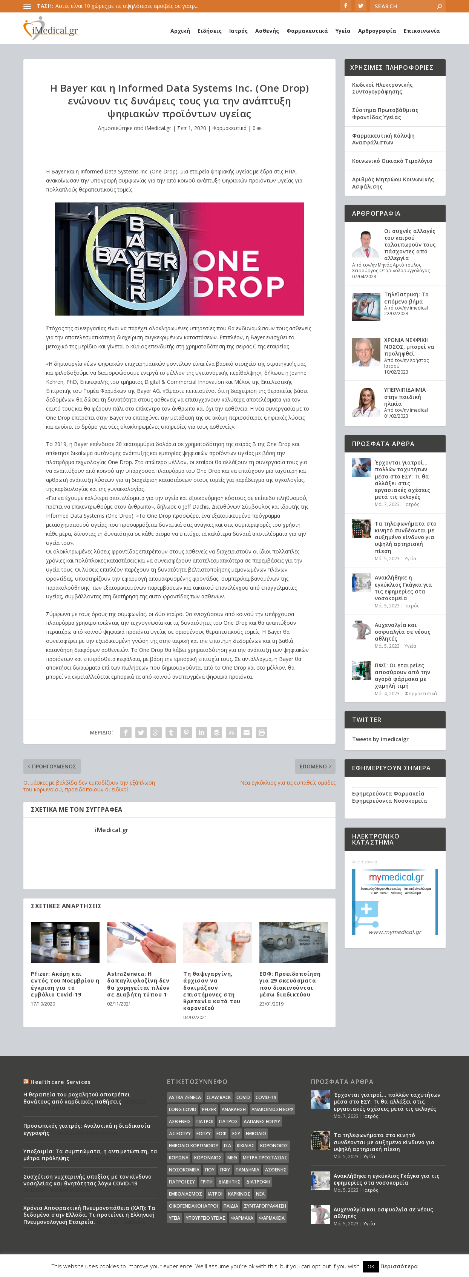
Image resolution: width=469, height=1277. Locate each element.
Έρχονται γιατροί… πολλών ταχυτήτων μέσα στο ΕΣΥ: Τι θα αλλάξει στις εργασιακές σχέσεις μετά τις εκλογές (402, 479)
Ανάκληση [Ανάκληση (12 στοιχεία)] (234, 1109)
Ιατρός (238, 30)
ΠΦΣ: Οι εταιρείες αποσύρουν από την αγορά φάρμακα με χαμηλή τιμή (402, 676)
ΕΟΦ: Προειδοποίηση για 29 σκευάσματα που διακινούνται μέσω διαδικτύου (290, 984)
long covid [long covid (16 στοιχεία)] (182, 1109)
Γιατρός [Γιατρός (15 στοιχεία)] (228, 1121)
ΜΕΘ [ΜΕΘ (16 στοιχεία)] (232, 1157)
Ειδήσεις (210, 30)
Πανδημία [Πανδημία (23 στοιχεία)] (247, 1170)
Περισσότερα (399, 1266)
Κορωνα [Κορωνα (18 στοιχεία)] (179, 1157)
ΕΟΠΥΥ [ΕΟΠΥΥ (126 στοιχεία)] (203, 1133)
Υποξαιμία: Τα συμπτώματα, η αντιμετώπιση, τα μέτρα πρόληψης (90, 1155)
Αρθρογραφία (377, 30)
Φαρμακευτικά (307, 30)
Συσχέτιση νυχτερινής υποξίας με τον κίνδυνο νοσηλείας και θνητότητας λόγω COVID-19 (87, 1180)
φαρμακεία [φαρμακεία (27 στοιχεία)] (272, 1218)
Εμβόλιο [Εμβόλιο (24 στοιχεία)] (256, 1133)
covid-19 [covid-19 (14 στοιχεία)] (266, 1097)
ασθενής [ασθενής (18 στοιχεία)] (276, 1170)
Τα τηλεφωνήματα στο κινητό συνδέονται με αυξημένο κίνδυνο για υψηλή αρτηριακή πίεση (406, 537)
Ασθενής (267, 30)
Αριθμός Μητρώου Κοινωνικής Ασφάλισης (393, 183)
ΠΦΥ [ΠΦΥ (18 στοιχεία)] (225, 1170)
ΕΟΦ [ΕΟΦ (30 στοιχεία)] (221, 1133)
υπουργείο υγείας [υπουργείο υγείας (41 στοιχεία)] (205, 1218)
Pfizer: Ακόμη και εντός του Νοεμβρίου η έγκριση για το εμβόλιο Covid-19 (65, 984)
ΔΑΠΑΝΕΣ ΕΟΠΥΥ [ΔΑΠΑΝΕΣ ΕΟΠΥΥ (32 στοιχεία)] (262, 1121)
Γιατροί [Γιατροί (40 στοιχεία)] (204, 1121)
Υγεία (343, 30)
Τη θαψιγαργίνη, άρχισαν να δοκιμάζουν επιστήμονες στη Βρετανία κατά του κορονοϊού (212, 991)
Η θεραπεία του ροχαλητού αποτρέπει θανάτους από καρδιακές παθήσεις (76, 1098)
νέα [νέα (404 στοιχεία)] (260, 1194)
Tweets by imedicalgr (380, 739)
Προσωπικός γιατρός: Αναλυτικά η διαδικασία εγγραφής (86, 1129)
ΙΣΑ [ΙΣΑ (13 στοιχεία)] (227, 1145)
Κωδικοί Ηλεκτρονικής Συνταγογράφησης (382, 88)
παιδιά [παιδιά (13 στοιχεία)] (231, 1206)
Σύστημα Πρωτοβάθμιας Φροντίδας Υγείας (385, 113)
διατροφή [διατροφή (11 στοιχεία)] (258, 1182)
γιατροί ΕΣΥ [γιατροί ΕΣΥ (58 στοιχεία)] (182, 1182)
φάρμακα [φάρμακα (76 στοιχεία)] (242, 1218)
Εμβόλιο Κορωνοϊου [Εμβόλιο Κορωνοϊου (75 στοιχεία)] (193, 1145)
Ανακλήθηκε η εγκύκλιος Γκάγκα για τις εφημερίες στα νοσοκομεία (403, 588)
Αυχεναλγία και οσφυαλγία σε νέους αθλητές (403, 631)
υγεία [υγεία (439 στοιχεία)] (174, 1218)
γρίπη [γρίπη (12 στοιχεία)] (207, 1182)
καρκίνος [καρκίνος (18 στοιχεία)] (239, 1194)
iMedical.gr (158, 128)
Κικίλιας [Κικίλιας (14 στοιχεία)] (245, 1145)
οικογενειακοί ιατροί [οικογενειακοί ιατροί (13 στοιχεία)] (193, 1206)
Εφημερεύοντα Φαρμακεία (388, 793)
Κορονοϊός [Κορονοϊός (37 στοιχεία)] (274, 1145)
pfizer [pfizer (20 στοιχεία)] (209, 1109)
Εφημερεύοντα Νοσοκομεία (389, 800)
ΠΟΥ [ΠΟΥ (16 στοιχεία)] (210, 1170)
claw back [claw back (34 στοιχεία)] (219, 1097)
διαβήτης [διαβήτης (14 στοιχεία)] (229, 1182)
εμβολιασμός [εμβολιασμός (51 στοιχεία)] (185, 1194)
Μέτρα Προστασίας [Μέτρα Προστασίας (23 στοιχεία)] (265, 1157)
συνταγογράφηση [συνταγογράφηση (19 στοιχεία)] (265, 1206)
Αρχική (180, 30)
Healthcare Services (60, 1081)
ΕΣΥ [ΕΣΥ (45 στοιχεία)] (236, 1133)
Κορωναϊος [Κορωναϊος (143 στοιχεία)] (208, 1157)
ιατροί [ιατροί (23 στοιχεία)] (215, 1194)
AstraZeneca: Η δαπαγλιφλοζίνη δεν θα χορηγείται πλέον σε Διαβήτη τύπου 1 (138, 984)
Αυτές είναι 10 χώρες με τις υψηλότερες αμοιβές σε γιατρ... (126, 5)
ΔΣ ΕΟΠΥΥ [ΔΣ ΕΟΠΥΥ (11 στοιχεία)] (180, 1133)
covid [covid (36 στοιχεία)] (243, 1097)
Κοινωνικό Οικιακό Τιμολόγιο (392, 160)
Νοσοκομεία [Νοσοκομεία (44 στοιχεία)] (184, 1170)
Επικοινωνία (422, 30)
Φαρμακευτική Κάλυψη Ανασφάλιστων (383, 139)
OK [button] (371, 1266)
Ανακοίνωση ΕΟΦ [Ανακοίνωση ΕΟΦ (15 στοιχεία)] (272, 1109)
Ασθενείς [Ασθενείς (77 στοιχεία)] (180, 1121)
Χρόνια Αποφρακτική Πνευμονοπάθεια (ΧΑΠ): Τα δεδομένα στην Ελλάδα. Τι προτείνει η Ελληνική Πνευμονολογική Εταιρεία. (89, 1214)
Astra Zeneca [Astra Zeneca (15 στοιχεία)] (185, 1097)
